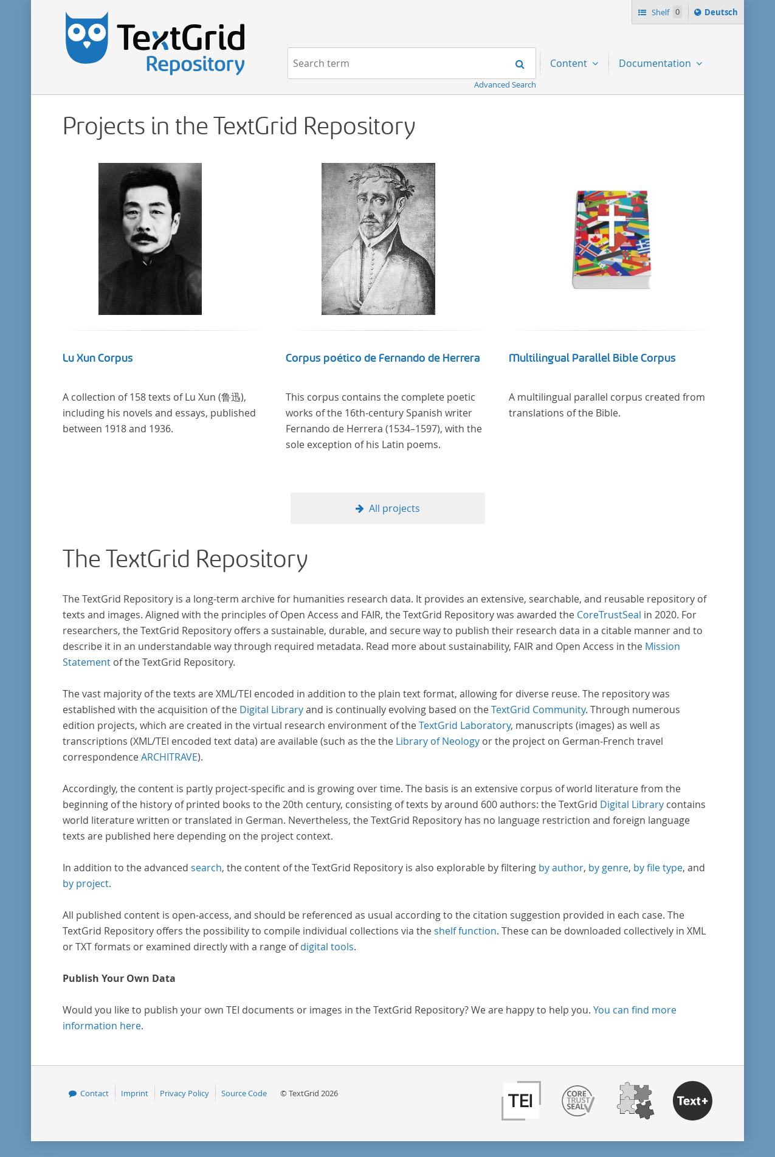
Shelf (666, 11)
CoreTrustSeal (609, 614)
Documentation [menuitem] (656, 63)
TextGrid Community (538, 709)
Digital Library (271, 709)
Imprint (134, 1093)
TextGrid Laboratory (465, 725)
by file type (658, 867)
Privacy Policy (184, 1093)
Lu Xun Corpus (98, 358)
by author (561, 867)
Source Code (244, 1093)
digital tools (327, 946)
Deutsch (722, 14)
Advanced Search (505, 84)
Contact (94, 1093)
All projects (394, 508)
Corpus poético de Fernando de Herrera (383, 358)
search (206, 867)
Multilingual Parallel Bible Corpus (592, 358)
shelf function (465, 931)
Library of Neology (438, 741)
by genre (608, 867)
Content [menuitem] (570, 63)
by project (86, 883)
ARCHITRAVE (169, 757)
